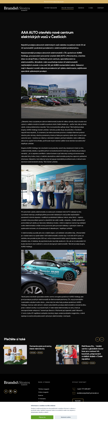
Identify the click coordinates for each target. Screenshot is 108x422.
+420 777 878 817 (83, 389)
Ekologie (33, 352)
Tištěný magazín (50, 8)
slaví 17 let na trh (58, 1)
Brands (41, 352)
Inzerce (81, 8)
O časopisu (42, 398)
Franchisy (85, 362)
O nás (91, 8)
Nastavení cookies (66, 417)
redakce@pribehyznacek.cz (88, 393)
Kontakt (101, 8)
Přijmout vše (42, 417)
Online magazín (67, 8)
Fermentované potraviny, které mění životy (41, 347)
